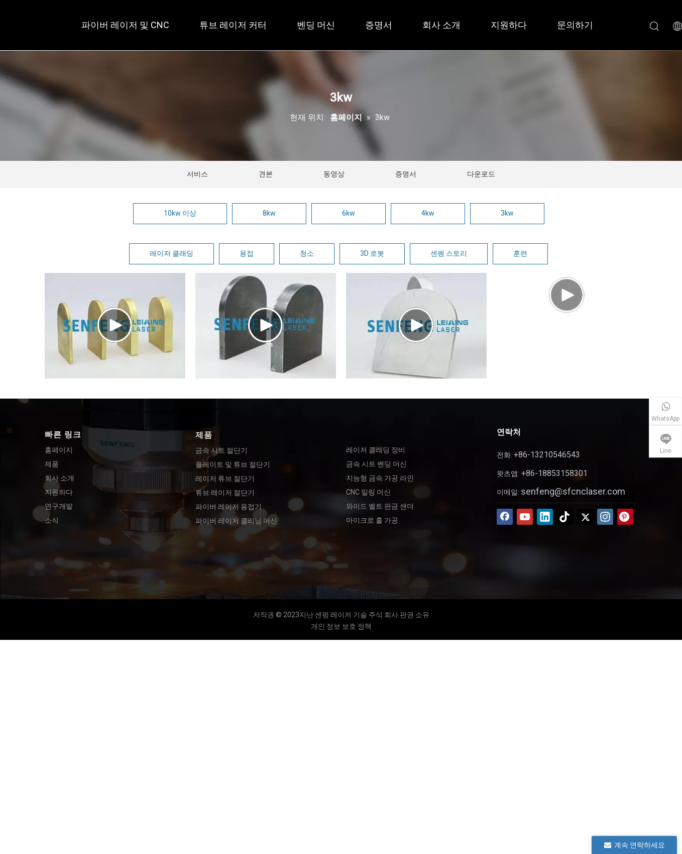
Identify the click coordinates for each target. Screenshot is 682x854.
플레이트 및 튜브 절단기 (232, 464)
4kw (427, 213)
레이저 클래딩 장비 (375, 450)
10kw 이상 (180, 213)
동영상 (334, 174)
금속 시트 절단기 (221, 450)
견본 (266, 174)
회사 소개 (441, 25)
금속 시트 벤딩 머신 (376, 464)
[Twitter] (585, 517)
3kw (507, 213)
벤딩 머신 (316, 25)
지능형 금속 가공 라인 (380, 478)
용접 (247, 253)
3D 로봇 (372, 253)
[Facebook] (505, 517)
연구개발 (59, 506)
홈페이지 (59, 450)
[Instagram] (605, 517)
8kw (269, 213)
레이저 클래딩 (171, 253)
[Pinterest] (625, 517)
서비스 (197, 174)
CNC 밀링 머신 (368, 492)
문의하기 (575, 25)
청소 (307, 253)
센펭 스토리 (448, 253)
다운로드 (481, 174)
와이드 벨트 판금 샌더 (380, 506)
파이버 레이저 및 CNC (125, 25)
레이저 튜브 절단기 (225, 479)
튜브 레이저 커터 (233, 25)
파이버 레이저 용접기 (228, 507)
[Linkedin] (545, 517)
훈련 (520, 253)
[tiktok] (565, 517)
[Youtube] (525, 517)
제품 (52, 464)
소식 (52, 520)
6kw (348, 213)
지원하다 (509, 25)
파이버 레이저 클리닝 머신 (236, 521)
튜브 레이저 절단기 (225, 493)
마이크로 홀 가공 (372, 520)
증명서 (378, 25)
